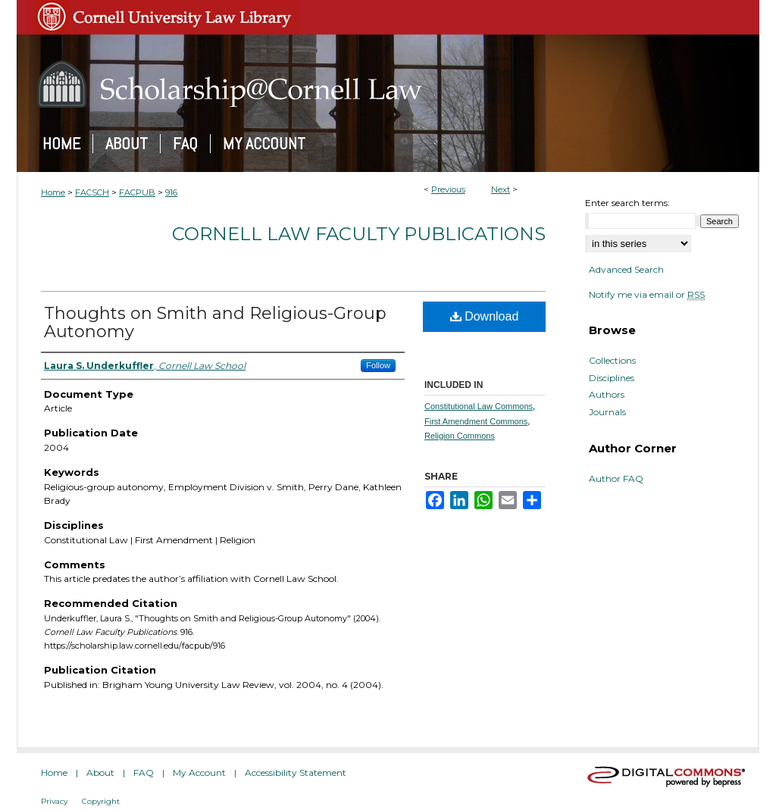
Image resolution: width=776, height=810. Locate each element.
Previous (448, 189)
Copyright (101, 801)
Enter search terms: (627, 202)
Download (484, 316)
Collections (612, 360)
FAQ (143, 772)
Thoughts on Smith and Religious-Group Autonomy (215, 322)
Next (500, 189)
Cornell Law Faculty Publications (359, 234)
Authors (606, 394)
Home (53, 192)
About (100, 772)
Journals (607, 412)
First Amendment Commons (475, 421)
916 (171, 192)
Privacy (54, 801)
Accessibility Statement (295, 772)
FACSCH (92, 192)
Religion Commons (459, 435)
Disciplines (611, 378)
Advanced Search (626, 269)
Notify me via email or (647, 294)
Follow (378, 365)
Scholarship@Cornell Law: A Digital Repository (388, 84)
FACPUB (137, 192)
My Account (199, 772)
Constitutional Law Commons (478, 406)
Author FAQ (616, 479)
